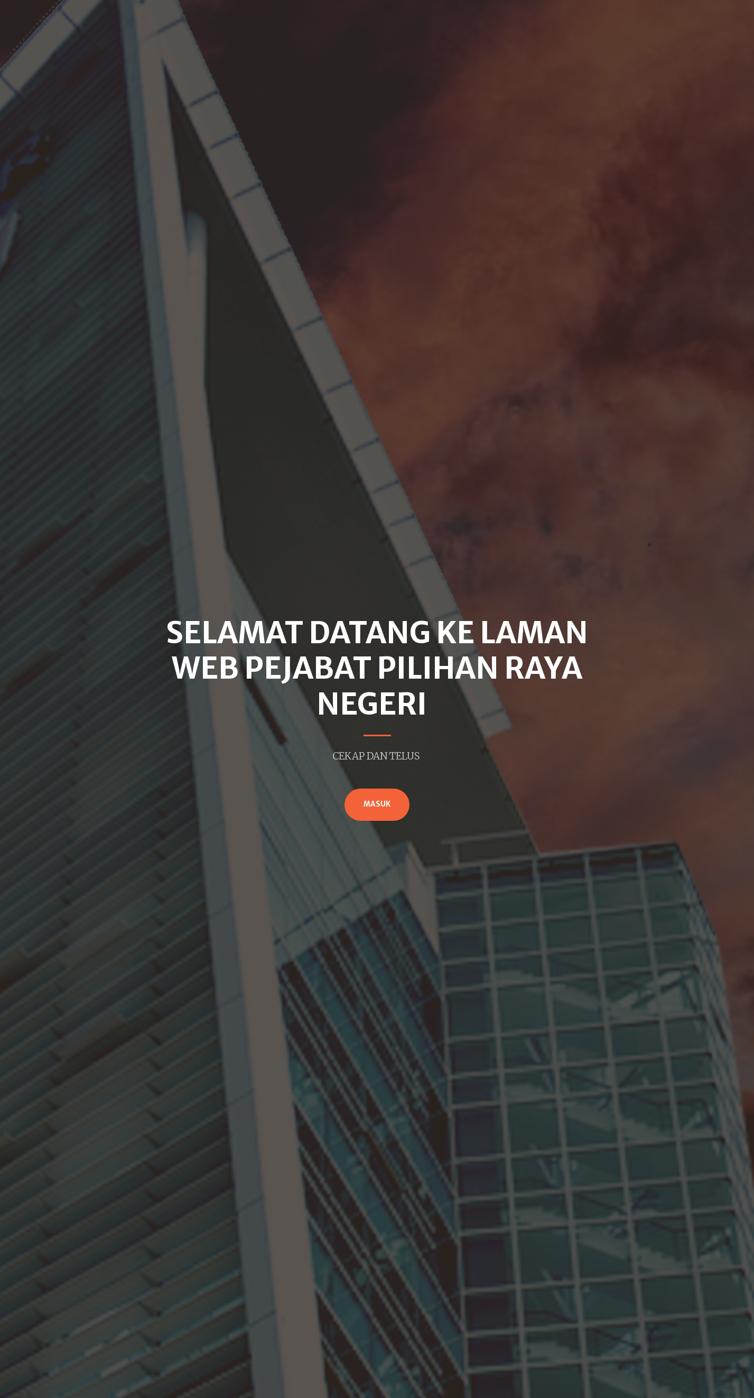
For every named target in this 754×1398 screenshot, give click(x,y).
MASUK (377, 804)
